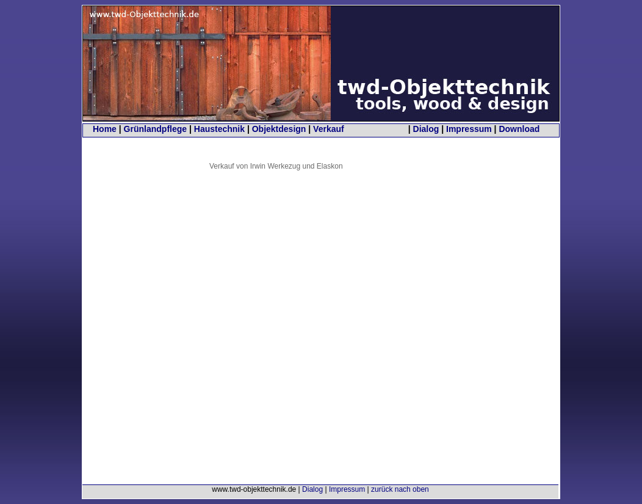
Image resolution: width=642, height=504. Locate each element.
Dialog (426, 129)
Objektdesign (279, 129)
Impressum (469, 129)
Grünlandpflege (155, 129)
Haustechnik (219, 129)
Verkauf (328, 129)
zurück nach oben (400, 489)
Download (519, 129)
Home (105, 129)
